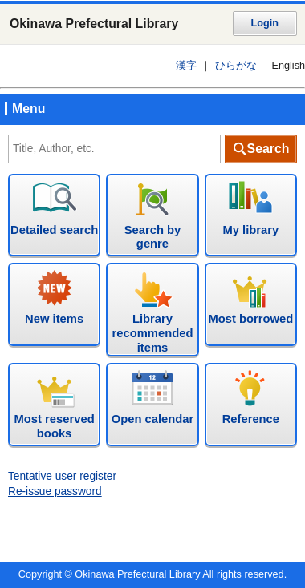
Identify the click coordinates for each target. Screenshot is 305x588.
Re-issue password (55, 491)
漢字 (186, 65)
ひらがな (236, 65)
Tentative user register (62, 476)
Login (265, 23)
